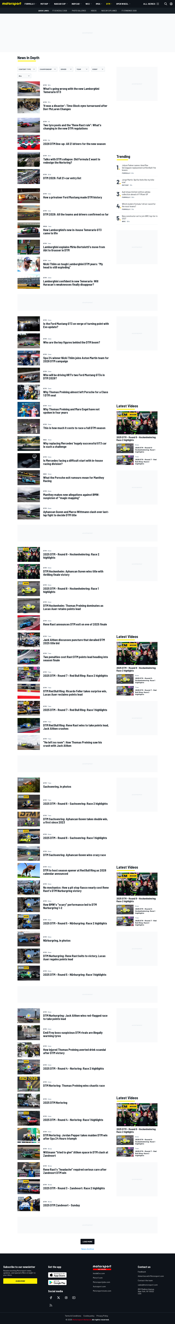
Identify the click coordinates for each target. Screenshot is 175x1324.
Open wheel (122, 3)
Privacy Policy (102, 1316)
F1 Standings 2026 (129, 10)
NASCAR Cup (60, 3)
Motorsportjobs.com (101, 1282)
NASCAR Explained (109, 10)
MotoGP (44, 3)
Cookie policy (88, 1316)
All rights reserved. (100, 1319)
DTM (108, 3)
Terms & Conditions (73, 1316)
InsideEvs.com (99, 1273)
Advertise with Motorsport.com (151, 1276)
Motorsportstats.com (102, 1291)
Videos (94, 10)
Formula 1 (29, 3)
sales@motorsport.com (148, 1285)
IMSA (98, 3)
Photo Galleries (79, 10)
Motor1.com (98, 1278)
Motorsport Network (81, 1319)
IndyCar (76, 3)
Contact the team (145, 1280)
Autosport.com (99, 1286)
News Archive (87, 1249)
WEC (88, 3)
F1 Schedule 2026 (59, 10)
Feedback (142, 1272)
